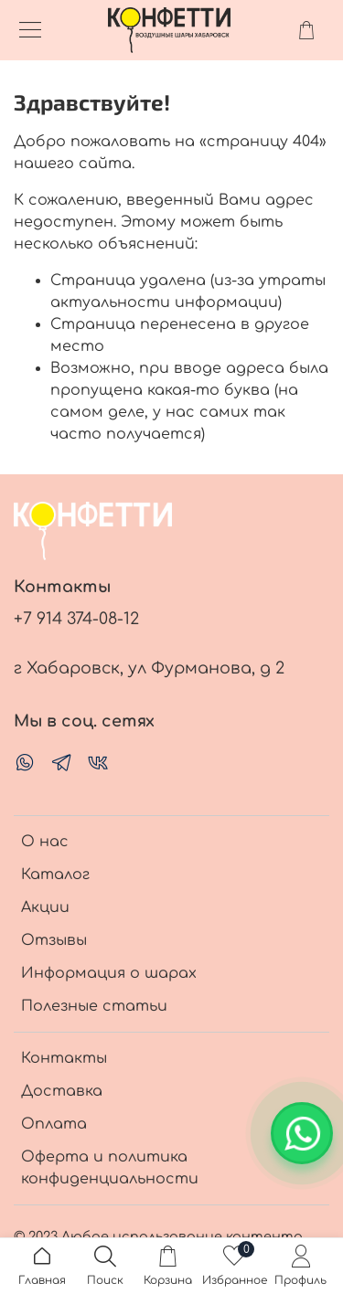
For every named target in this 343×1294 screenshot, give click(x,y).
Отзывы (54, 940)
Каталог (55, 874)
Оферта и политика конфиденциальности (109, 1168)
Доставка (61, 1091)
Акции (45, 907)
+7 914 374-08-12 (76, 619)
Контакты (64, 1058)
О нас (45, 841)
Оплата (54, 1124)
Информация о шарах (109, 973)
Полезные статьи (94, 1006)
